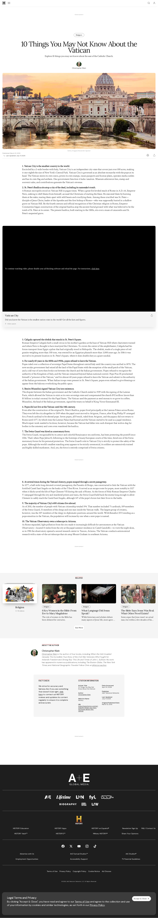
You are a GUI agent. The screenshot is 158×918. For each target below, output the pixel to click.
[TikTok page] (94, 846)
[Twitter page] (71, 846)
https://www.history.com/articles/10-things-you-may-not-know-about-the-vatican (88, 708)
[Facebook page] (63, 846)
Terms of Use (82, 901)
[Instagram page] (86, 846)
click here (95, 269)
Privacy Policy (97, 905)
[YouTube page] (79, 846)
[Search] (149, 3)
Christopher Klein (49, 654)
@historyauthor (99, 665)
